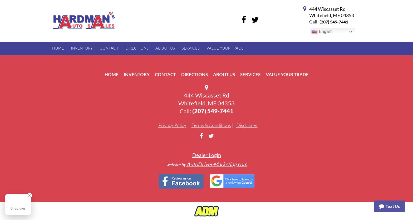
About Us (224, 74)
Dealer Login (206, 155)
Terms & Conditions (211, 125)
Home (112, 74)
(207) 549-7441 (333, 21)
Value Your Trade (287, 74)
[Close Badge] (29, 195)
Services (250, 74)
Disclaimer (247, 125)
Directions (194, 74)
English (322, 32)
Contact (165, 74)
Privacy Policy (172, 125)
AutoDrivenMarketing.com (216, 164)
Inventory (137, 74)
